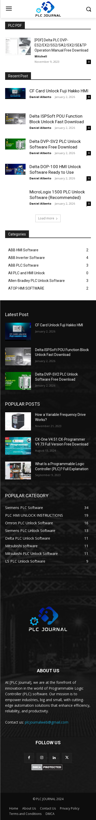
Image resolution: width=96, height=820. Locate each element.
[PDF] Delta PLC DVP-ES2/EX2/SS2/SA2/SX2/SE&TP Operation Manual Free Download (61, 45)
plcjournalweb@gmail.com (46, 722)
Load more (48, 218)
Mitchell (41, 56)
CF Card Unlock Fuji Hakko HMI (58, 90)
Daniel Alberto (40, 97)
